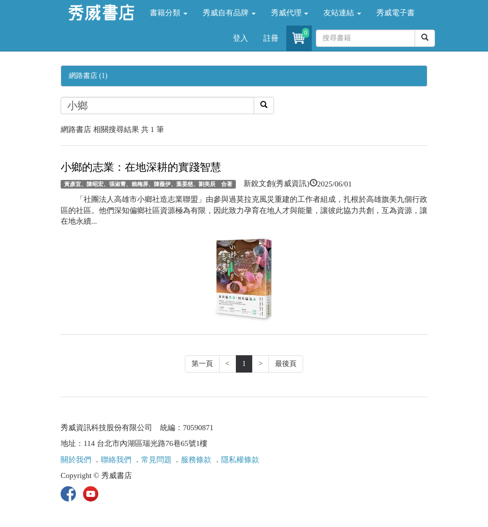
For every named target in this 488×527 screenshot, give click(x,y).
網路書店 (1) (88, 76)
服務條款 (196, 460)
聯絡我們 (116, 460)
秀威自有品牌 (229, 13)
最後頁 (285, 363)
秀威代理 (290, 13)
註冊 (271, 38)
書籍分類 (168, 13)
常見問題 (156, 460)
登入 (240, 38)
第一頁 (202, 363)
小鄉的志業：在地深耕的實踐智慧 (141, 167)
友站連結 (342, 13)
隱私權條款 (240, 460)
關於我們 (76, 460)
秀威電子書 (395, 13)
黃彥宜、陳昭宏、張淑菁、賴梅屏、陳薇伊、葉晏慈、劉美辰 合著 (148, 184)
